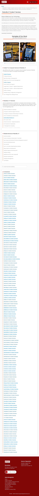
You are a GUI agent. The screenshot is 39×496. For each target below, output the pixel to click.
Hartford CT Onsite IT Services (10, 283)
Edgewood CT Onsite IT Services (10, 248)
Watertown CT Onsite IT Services (10, 427)
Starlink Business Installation (10, 484)
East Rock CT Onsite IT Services (10, 246)
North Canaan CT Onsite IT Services (11, 342)
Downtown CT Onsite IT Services (10, 230)
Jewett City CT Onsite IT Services (10, 289)
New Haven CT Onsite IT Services (10, 328)
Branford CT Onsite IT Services (10, 191)
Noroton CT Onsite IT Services (10, 338)
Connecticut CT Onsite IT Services (10, 210)
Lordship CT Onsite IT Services (10, 297)
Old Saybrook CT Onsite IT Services (11, 356)
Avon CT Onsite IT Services (9, 177)
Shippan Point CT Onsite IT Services (11, 383)
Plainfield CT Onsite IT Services (10, 360)
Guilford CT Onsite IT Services (9, 279)
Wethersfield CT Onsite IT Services (10, 442)
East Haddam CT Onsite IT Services (11, 238)
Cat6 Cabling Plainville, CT (9, 117)
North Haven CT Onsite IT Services (10, 344)
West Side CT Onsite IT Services (10, 433)
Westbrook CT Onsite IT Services (10, 435)
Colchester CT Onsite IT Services (10, 208)
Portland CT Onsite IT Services (10, 368)
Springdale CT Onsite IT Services (10, 393)
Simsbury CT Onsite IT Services (10, 385)
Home (2, 6)
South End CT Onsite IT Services (10, 387)
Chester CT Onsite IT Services (10, 204)
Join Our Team (8, 485)
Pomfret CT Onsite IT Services (10, 366)
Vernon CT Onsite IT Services (9, 419)
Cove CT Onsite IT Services (9, 212)
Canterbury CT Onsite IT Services (10, 200)
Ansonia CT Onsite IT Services (9, 175)
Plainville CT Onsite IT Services (10, 362)
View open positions (9, 486)
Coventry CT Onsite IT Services (10, 214)
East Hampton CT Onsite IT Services (11, 240)
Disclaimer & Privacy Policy (10, 489)
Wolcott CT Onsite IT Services (10, 450)
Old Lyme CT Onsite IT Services (10, 354)
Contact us (7, 488)
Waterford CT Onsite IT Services (10, 425)
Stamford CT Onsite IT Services (10, 397)
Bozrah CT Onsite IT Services (9, 189)
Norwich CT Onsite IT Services (10, 350)
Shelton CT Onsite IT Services (9, 381)
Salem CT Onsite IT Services (9, 379)
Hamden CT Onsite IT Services (10, 281)
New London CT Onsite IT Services (10, 330)
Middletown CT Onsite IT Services (10, 309)
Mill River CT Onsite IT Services (10, 313)
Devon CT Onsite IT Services (9, 226)
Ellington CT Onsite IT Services (10, 250)
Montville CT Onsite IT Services (10, 317)
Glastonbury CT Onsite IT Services (10, 267)
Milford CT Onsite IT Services (9, 311)
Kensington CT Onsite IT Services (10, 291)
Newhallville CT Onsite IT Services (10, 332)
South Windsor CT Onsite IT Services (11, 389)
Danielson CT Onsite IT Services (10, 220)
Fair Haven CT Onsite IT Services (10, 256)
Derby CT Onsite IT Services (9, 224)
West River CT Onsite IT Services (10, 431)
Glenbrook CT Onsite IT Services (10, 269)
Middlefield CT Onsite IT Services (10, 307)
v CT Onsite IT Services (8, 417)
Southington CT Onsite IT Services (10, 391)
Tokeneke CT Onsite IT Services (10, 411)
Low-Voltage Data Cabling (10, 483)
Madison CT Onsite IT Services (10, 299)
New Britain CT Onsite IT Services (10, 324)
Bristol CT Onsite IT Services (9, 195)
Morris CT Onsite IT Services (9, 320)
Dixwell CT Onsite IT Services (9, 228)
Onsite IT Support (7, 82)
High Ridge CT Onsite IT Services (10, 287)
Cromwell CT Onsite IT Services (10, 216)
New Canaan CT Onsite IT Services (10, 326)
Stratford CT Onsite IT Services (10, 399)
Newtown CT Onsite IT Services (10, 336)
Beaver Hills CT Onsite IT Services (10, 179)
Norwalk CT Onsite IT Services (10, 348)
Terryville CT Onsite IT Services (10, 401)
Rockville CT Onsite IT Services (10, 372)
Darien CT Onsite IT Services (9, 222)
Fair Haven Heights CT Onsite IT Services (12, 259)
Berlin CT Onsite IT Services (9, 183)
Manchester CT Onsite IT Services (10, 301)
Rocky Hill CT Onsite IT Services (10, 374)
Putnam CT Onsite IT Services (9, 370)
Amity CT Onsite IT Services (9, 173)
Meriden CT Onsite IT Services (10, 305)
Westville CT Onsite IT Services (10, 439)
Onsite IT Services (7, 74)
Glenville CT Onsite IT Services (10, 271)
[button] (5, 52)
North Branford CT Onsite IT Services (11, 340)
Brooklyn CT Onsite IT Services (10, 197)
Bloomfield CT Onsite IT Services (10, 187)
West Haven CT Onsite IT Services (10, 429)
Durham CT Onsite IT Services (10, 232)
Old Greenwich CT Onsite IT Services (11, 352)
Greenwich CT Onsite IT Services (10, 275)
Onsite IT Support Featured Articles (12, 481)
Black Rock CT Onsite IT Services (10, 185)
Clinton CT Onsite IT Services (9, 206)
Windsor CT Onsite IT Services (10, 446)
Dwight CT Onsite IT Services (9, 234)
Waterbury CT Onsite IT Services (10, 423)
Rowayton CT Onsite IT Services (10, 376)
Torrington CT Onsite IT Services (10, 413)
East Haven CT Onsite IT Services (10, 242)
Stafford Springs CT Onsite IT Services (11, 395)
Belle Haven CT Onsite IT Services (10, 181)
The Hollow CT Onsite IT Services (10, 405)
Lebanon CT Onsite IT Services (10, 293)
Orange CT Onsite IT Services (9, 358)
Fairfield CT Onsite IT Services (9, 261)
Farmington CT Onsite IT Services (10, 263)
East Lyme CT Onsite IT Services (10, 244)
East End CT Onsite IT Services (10, 236)
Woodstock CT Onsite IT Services (10, 452)
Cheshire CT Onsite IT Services (10, 202)
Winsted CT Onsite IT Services (10, 448)
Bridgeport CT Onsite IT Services (10, 193)
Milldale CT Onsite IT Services (9, 315)
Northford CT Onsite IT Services (10, 346)
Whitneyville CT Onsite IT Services (10, 444)
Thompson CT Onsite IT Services (10, 409)
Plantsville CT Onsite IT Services (10, 364)
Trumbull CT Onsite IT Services (10, 415)
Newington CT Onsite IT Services (10, 334)
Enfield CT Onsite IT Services (9, 252)
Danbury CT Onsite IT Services (10, 218)
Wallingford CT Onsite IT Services (10, 421)
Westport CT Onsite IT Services (10, 437)
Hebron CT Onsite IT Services (9, 285)
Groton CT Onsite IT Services (9, 277)
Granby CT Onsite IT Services (9, 273)
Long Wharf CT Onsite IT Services (10, 295)
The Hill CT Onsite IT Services (9, 403)
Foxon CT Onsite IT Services (9, 265)
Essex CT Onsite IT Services (9, 254)
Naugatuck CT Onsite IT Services (10, 322)
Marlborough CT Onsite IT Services (11, 303)
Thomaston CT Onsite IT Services (10, 407)
